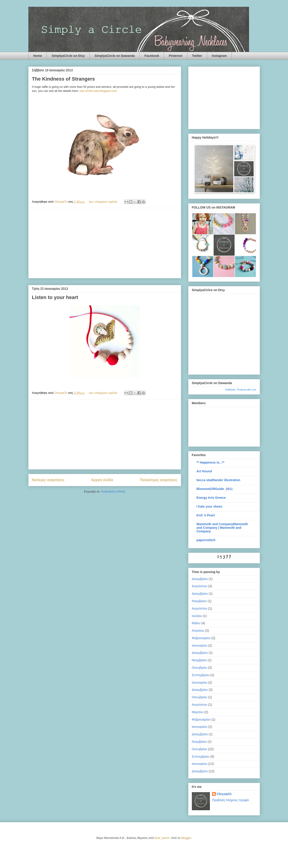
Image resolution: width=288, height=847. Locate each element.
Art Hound (204, 471)
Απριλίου (198, 630)
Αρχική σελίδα (102, 480)
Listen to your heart (55, 297)
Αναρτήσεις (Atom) (113, 491)
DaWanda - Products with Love (240, 389)
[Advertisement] (104, 243)
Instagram (219, 56)
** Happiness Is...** (211, 462)
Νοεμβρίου (199, 601)
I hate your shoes (209, 506)
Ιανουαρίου (199, 645)
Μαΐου (196, 623)
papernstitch (206, 540)
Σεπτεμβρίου (201, 675)
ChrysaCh (224, 794)
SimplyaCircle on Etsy (68, 56)
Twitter (197, 56)
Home (37, 56)
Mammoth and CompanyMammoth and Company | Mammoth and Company (222, 527)
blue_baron (162, 838)
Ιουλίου (197, 616)
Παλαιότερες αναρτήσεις (158, 480)
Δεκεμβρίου (200, 579)
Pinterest (175, 56)
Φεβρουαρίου (201, 638)
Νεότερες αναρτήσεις (48, 480)
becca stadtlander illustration (218, 480)
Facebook (151, 56)
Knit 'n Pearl (206, 515)
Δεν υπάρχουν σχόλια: (104, 201)
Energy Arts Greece (211, 497)
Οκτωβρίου (199, 667)
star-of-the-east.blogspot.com (98, 91)
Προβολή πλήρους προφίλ (230, 800)
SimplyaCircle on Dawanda (114, 56)
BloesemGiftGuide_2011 (215, 489)
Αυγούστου (199, 586)
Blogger (186, 838)
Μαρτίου (198, 712)
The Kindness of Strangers (63, 79)
